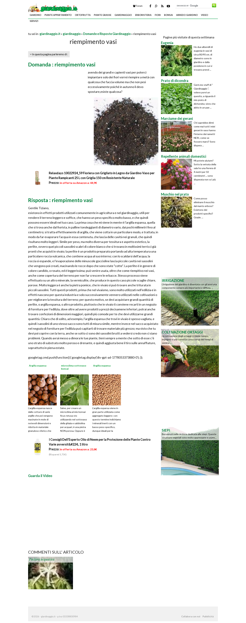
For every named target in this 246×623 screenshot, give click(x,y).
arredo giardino (187, 15)
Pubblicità (208, 616)
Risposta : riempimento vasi (60, 200)
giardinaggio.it (50, 34)
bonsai (168, 15)
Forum (137, 5)
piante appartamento (58, 15)
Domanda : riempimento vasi (62, 64)
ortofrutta (83, 15)
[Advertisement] (68, 29)
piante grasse (102, 15)
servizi (34, 21)
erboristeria (143, 15)
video (204, 15)
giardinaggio (123, 15)
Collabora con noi (190, 616)
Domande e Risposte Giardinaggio (107, 34)
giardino (35, 15)
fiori (158, 15)
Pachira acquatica (42, 559)
